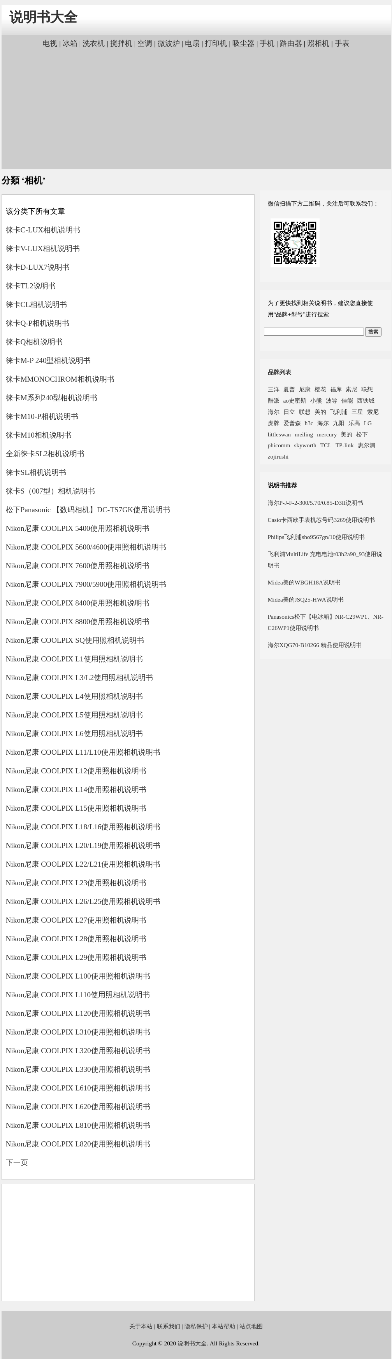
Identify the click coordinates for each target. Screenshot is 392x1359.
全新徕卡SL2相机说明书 (45, 454)
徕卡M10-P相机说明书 (42, 416)
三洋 (273, 389)
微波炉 (169, 43)
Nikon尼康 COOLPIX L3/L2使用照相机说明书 (79, 677)
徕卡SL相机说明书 (36, 472)
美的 (320, 411)
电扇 (192, 43)
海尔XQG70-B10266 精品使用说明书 (315, 645)
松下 (362, 434)
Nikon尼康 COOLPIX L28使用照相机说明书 (76, 939)
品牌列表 (279, 372)
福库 (336, 389)
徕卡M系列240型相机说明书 (52, 398)
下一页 (17, 1162)
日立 (289, 411)
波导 (332, 400)
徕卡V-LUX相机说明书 (43, 248)
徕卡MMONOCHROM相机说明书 (60, 379)
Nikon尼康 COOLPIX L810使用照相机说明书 (78, 1125)
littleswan (279, 434)
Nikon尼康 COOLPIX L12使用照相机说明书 (76, 771)
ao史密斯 (295, 400)
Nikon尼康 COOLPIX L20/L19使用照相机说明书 (83, 845)
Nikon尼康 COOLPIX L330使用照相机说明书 (78, 1069)
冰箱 (70, 43)
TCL (326, 445)
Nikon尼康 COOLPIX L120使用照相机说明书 (78, 1013)
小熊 (316, 400)
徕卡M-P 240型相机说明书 (48, 360)
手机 (267, 43)
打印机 (216, 43)
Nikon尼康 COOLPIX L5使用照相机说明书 (74, 715)
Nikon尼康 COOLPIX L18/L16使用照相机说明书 (83, 827)
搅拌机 (121, 43)
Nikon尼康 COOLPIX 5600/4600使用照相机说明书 (86, 547)
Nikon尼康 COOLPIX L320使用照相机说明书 (78, 1051)
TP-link (345, 445)
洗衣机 (94, 43)
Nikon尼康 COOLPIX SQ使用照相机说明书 (75, 640)
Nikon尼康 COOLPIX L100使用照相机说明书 (78, 976)
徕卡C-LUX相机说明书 (43, 230)
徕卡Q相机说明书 (34, 342)
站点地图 (251, 1326)
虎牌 (273, 423)
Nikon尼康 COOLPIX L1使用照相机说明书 (74, 659)
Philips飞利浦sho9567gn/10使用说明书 (316, 537)
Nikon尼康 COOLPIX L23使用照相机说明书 (76, 883)
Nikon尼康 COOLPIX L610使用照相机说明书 (78, 1088)
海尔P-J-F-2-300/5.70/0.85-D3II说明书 (316, 502)
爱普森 (292, 423)
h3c (309, 423)
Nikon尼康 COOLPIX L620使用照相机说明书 (78, 1107)
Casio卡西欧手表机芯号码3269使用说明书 (321, 519)
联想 (367, 389)
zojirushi (278, 456)
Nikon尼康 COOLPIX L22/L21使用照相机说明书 (83, 864)
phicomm (279, 445)
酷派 (273, 400)
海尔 (273, 411)
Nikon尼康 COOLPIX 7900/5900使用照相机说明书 (86, 584)
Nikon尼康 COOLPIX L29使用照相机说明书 (76, 957)
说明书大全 (43, 17)
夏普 (289, 389)
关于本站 (141, 1326)
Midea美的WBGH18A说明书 (304, 582)
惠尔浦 (366, 445)
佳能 (347, 400)
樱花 (320, 389)
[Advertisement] (196, 107)
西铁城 (365, 400)
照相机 (318, 43)
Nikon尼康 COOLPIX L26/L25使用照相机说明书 (83, 901)
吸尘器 (243, 43)
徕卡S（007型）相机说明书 (50, 491)
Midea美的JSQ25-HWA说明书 (306, 599)
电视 (49, 43)
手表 (342, 43)
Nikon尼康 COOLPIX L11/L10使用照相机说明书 (83, 752)
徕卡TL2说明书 (31, 286)
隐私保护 (196, 1326)
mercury (327, 434)
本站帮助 (223, 1326)
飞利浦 (339, 411)
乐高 (354, 423)
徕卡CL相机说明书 (36, 304)
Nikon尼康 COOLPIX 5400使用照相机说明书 (77, 528)
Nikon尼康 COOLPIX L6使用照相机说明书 (74, 733)
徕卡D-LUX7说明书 (38, 267)
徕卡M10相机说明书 (39, 435)
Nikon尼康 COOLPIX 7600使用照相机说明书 (77, 566)
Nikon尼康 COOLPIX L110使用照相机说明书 (78, 995)
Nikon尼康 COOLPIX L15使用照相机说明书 (76, 808)
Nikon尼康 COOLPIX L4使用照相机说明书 (74, 696)
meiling (304, 434)
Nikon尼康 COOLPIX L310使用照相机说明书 (78, 1032)
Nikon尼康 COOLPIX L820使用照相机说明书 (78, 1144)
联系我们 (168, 1326)
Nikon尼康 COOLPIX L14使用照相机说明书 (76, 789)
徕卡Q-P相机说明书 (38, 323)
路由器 (291, 43)
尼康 (305, 389)
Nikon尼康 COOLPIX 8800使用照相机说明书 (77, 622)
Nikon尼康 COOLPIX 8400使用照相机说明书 (77, 603)
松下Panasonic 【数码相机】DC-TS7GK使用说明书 (88, 510)
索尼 (351, 389)
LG (368, 423)
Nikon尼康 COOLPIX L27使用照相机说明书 (76, 920)
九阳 (339, 423)
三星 (357, 411)
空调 (144, 43)
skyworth (305, 445)
